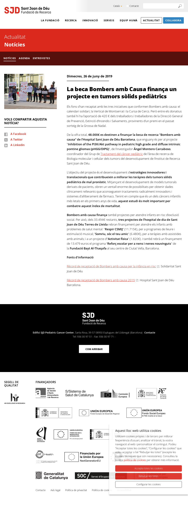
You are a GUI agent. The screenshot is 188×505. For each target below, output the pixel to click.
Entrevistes (41, 58)
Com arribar (94, 349)
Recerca (71, 20)
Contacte (134, 6)
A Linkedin (18, 145)
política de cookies (135, 460)
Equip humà (128, 20)
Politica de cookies (102, 490)
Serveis (109, 20)
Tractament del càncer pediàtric (121, 154)
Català (116, 6)
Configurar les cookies (148, 484)
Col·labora (173, 20)
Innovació (90, 20)
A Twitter (17, 139)
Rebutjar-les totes (148, 476)
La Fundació (50, 20)
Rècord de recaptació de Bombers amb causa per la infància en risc (111, 266)
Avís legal (55, 490)
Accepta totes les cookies (149, 468)
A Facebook (18, 134)
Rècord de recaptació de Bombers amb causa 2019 (101, 280)
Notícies (14, 44)
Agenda (24, 58)
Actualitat (151, 20)
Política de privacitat (76, 490)
